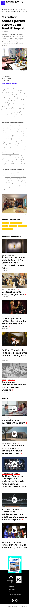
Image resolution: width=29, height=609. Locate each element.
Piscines (14, 443)
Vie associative (6, 76)
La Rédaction (23, 606)
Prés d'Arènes (6, 82)
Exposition (4, 255)
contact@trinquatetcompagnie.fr (15, 177)
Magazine (12, 589)
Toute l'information (15, 594)
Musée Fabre (11, 255)
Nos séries (12, 592)
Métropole (5, 222)
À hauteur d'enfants (6, 443)
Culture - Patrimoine (6, 78)
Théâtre (3, 316)
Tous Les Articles (12, 9)
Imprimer (6, 31)
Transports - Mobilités (16, 222)
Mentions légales (13, 606)
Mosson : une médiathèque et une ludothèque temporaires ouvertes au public (14, 515)
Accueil (4, 9)
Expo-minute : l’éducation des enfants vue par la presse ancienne (14, 386)
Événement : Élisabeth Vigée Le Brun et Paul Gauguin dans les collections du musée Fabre (13, 262)
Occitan (3, 289)
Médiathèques (11, 379)
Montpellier (6, 80)
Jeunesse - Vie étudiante (7, 473)
